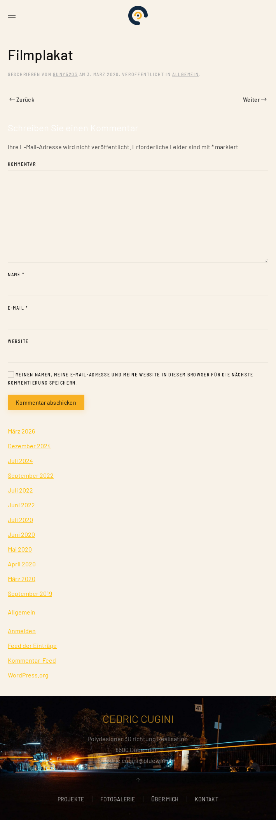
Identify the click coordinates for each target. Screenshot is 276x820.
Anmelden (22, 630)
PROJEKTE (71, 799)
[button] (12, 15)
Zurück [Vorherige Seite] (21, 99)
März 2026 (21, 431)
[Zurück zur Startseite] (138, 15)
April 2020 (22, 564)
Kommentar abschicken (46, 402)
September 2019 (30, 593)
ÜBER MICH (165, 799)
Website (18, 341)
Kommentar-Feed (32, 660)
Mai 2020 (20, 549)
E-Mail (18, 307)
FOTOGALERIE (117, 799)
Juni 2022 (21, 504)
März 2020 (21, 578)
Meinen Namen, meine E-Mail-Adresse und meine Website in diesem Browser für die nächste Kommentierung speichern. (130, 378)
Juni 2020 (21, 534)
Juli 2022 (20, 490)
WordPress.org (28, 675)
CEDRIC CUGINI (138, 718)
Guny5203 (65, 74)
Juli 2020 (20, 519)
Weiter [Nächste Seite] (255, 99)
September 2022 (31, 475)
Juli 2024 (20, 460)
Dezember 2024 (29, 445)
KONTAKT (206, 799)
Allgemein (185, 74)
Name (16, 274)
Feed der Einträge (32, 645)
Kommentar (22, 164)
